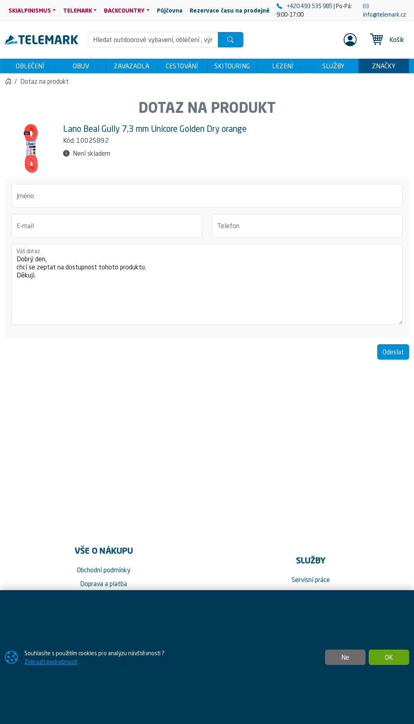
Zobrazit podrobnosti (50, 661)
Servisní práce (310, 582)
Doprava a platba (103, 586)
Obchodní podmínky (104, 572)
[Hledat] (230, 39)
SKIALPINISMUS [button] (29, 10)
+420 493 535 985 (305, 5)
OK (389, 657)
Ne (345, 657)
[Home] (8, 84)
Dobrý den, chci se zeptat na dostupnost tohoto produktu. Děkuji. (207, 286)
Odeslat (393, 354)
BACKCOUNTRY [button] (124, 10)
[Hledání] (153, 39)
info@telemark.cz (384, 10)
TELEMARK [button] (77, 10)
